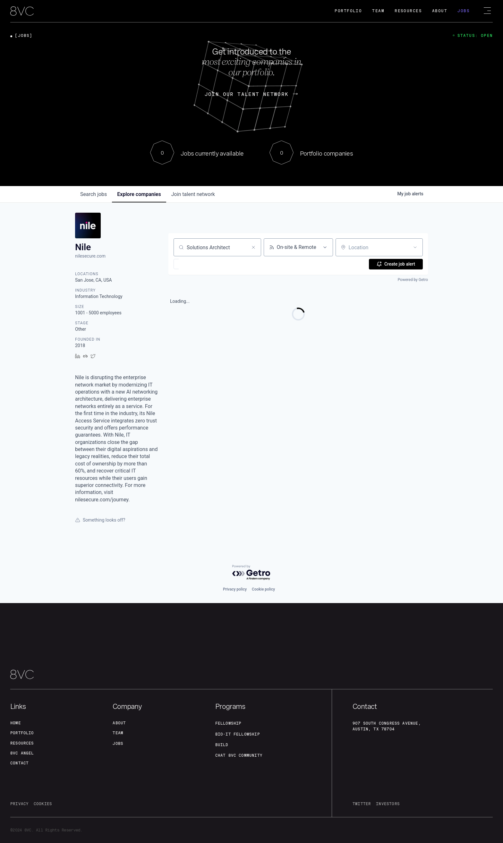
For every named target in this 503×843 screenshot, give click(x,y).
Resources (408, 11)
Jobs (463, 11)
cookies (46, 804)
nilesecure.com (90, 256)
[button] (195, 264)
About (439, 11)
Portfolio (348, 11)
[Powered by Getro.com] (251, 571)
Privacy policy (235, 588)
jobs (93, 194)
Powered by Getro (413, 279)
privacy (20, 804)
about (120, 722)
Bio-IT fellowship (240, 733)
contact (20, 763)
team (118, 732)
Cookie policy (263, 588)
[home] (22, 11)
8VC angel (23, 753)
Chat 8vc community (242, 755)
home (16, 722)
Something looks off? (100, 520)
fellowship (230, 722)
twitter (363, 804)
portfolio (23, 732)
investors (391, 804)
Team (378, 11)
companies (139, 194)
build (222, 744)
